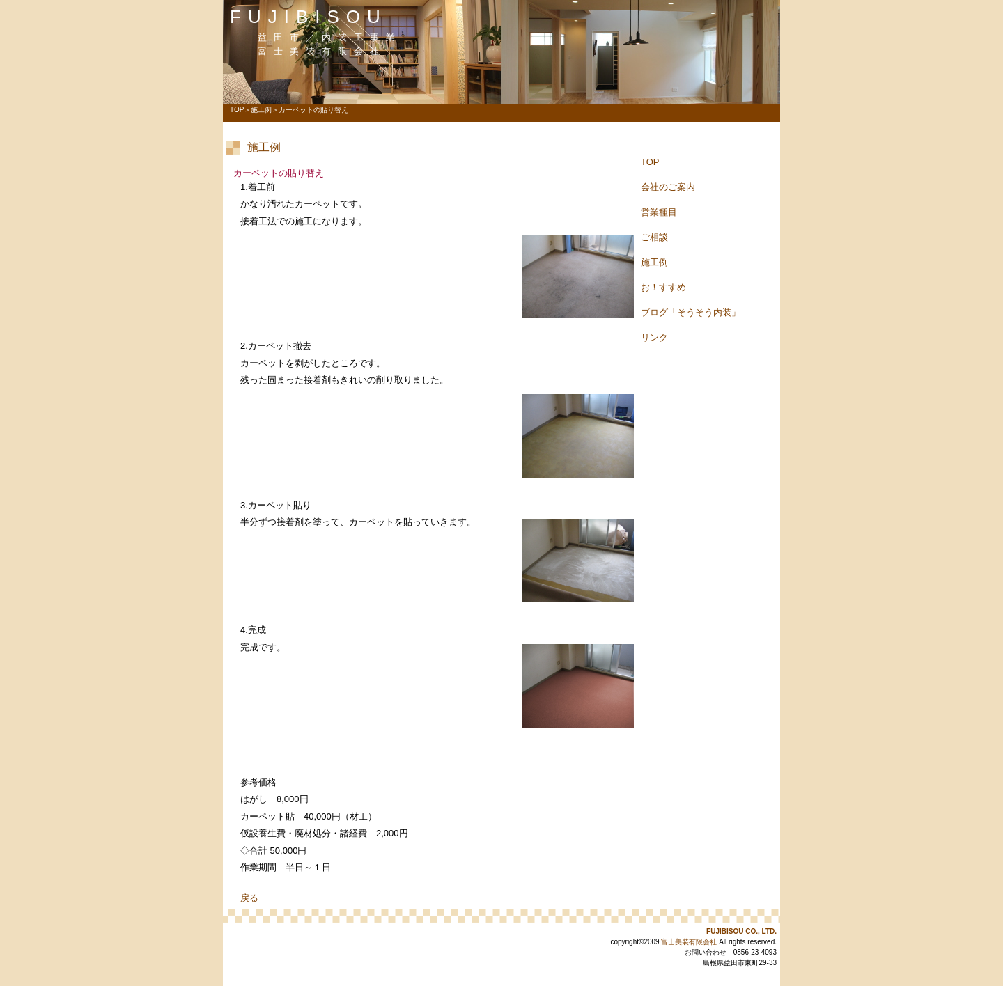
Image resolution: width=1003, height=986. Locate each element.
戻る (249, 898)
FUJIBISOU (308, 16)
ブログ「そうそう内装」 (690, 312)
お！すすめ (663, 287)
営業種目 (659, 212)
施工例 (261, 110)
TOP (237, 110)
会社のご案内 (668, 187)
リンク (654, 337)
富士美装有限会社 (689, 942)
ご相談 (654, 237)
